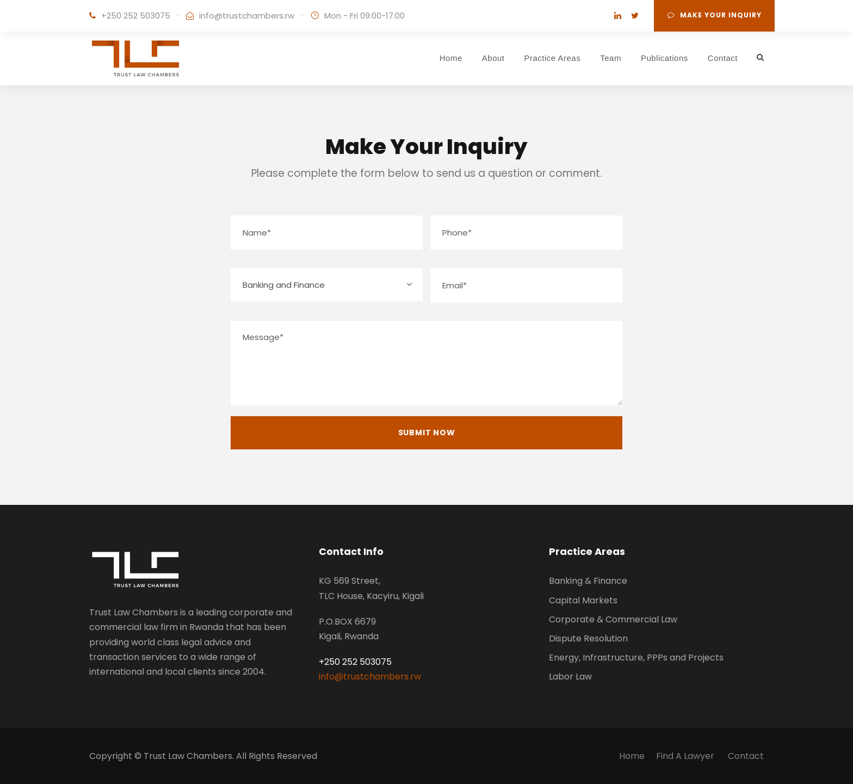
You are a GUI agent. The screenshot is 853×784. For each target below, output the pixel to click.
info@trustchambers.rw (246, 15)
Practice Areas (552, 58)
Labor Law (570, 676)
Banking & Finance (588, 581)
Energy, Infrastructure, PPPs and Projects (636, 657)
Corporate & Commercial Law (613, 619)
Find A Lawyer (686, 756)
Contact (723, 58)
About (493, 58)
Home (451, 58)
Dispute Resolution (588, 638)
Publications (664, 58)
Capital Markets (583, 600)
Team (610, 58)
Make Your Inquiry (714, 15)
